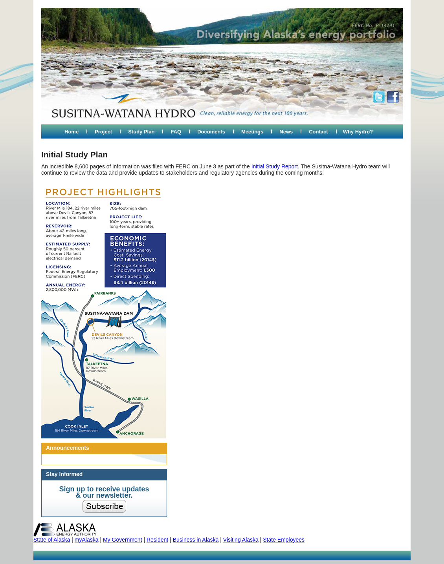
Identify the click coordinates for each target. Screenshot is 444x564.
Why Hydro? (358, 132)
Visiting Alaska (241, 540)
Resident (157, 540)
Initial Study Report (274, 166)
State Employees (284, 540)
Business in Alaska (196, 540)
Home (71, 132)
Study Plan (141, 132)
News (286, 132)
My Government (122, 540)
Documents (211, 132)
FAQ (176, 132)
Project (103, 132)
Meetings (252, 132)
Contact (318, 132)
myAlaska (87, 540)
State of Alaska (51, 540)
